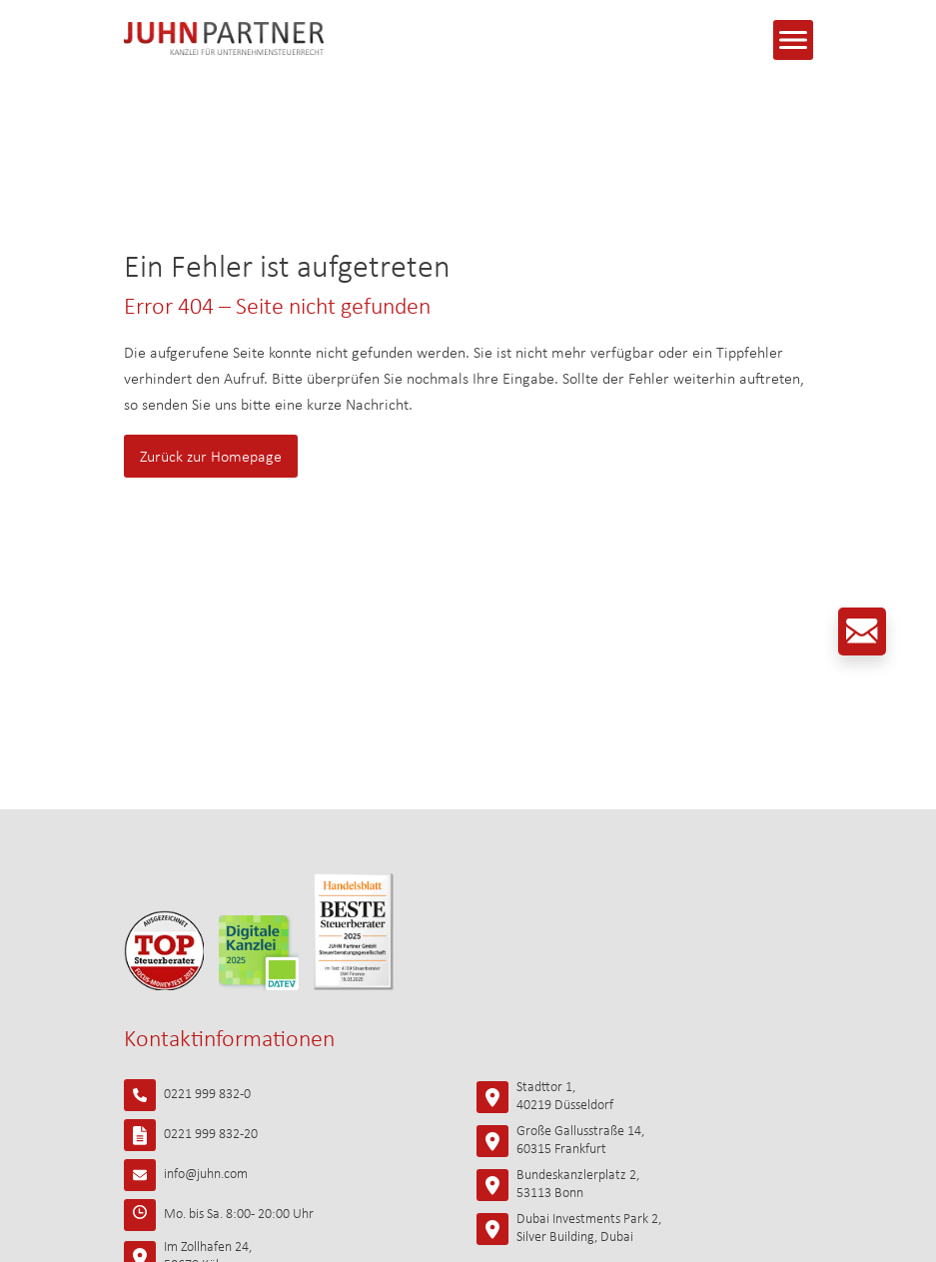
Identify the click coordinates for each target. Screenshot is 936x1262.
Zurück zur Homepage (211, 458)
